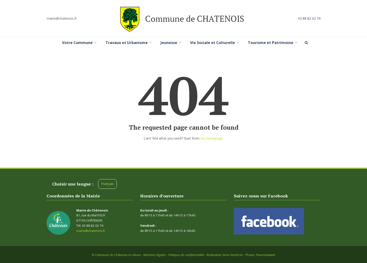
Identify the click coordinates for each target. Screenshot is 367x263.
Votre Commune (77, 42)
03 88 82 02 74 (309, 18)
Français (107, 184)
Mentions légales (154, 255)
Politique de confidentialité (186, 255)
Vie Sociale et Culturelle (212, 42)
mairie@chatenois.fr (62, 18)
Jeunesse (169, 42)
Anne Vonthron (233, 255)
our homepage (211, 138)
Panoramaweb (265, 255)
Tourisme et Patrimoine (270, 42)
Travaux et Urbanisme (127, 42)
